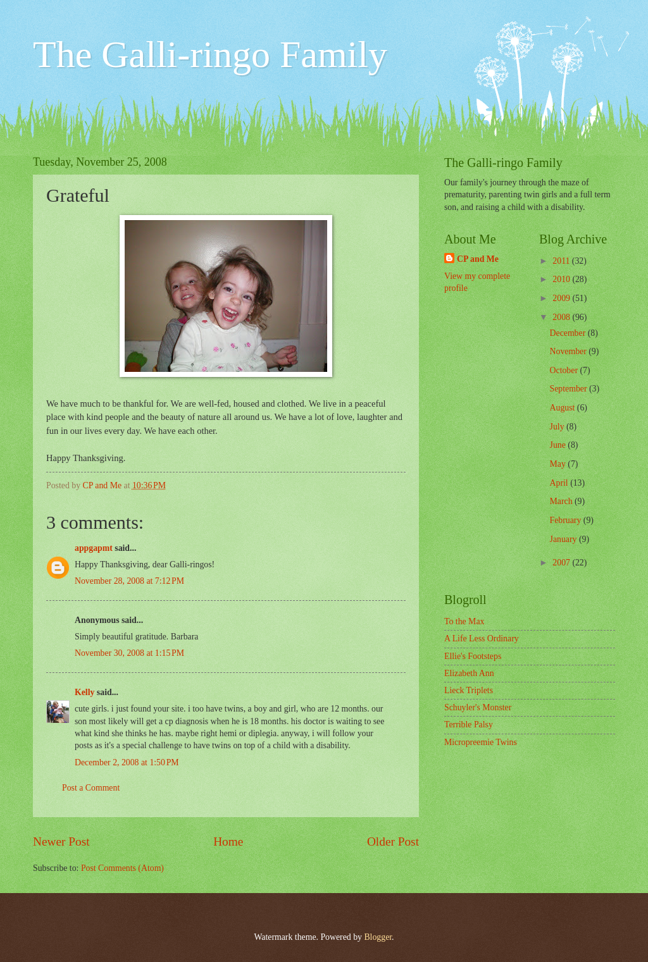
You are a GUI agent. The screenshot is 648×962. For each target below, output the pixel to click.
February (566, 520)
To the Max (464, 621)
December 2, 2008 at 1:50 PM (127, 762)
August (563, 407)
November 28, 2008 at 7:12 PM (129, 581)
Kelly (84, 692)
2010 (562, 279)
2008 (562, 317)
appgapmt (94, 548)
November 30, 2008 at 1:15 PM (129, 653)
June (559, 445)
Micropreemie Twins (480, 742)
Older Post (393, 841)
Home (228, 841)
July (558, 426)
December (569, 333)
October (565, 370)
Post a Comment (91, 787)
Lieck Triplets (468, 690)
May (559, 464)
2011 (562, 261)
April (560, 483)
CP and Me (478, 259)
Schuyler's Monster (477, 707)
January (564, 539)
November (569, 351)
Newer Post (61, 841)
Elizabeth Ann (469, 673)
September (569, 388)
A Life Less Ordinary (481, 638)
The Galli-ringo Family (210, 54)
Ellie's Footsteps (472, 656)
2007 (562, 562)
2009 (562, 298)
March (562, 501)
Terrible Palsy (468, 724)
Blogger (378, 937)
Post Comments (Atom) (122, 868)
